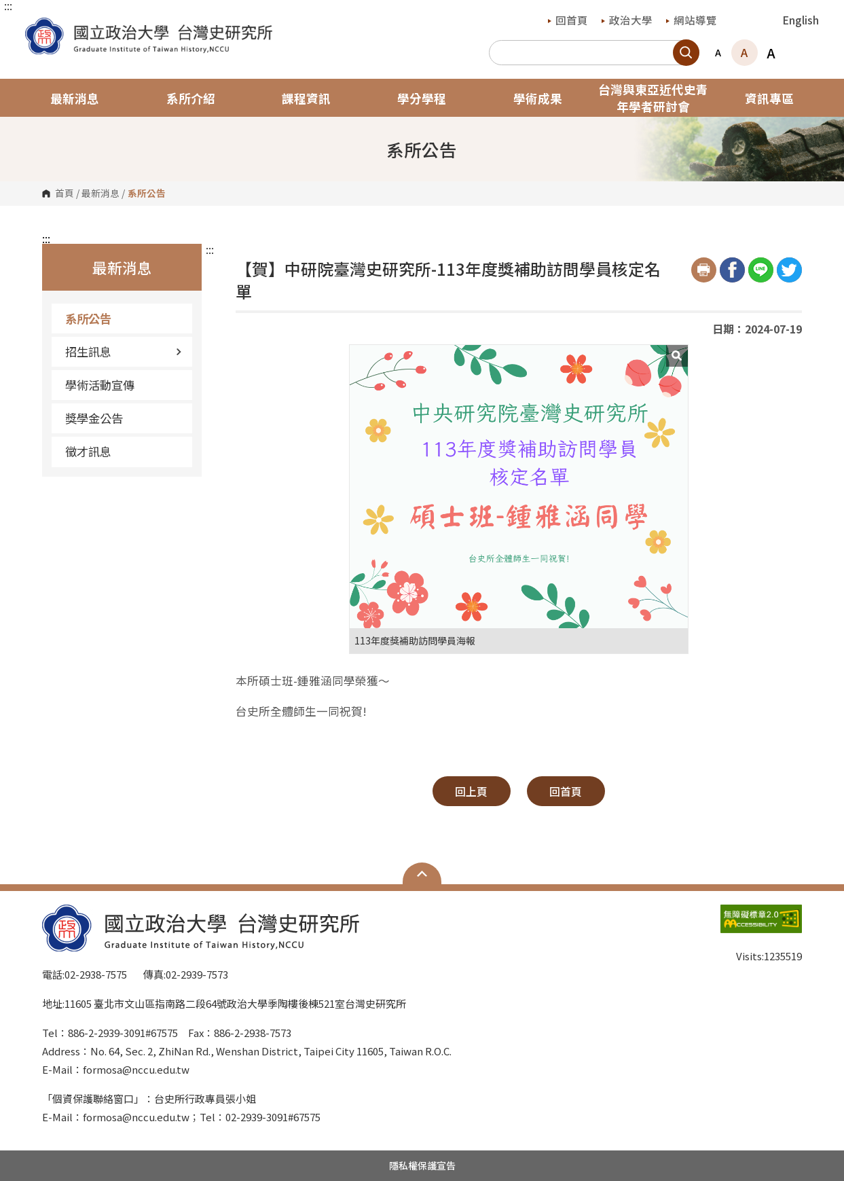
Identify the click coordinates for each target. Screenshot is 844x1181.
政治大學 (627, 19)
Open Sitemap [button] (422, 873)
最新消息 (100, 193)
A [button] (718, 52)
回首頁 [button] (565, 791)
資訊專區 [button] (769, 98)
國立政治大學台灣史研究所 (38, 27)
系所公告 (88, 318)
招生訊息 (123, 351)
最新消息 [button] (74, 98)
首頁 (64, 193)
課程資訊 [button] (306, 98)
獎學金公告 (94, 418)
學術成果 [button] (537, 98)
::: (8, 5)
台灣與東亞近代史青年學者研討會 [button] (653, 98)
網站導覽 (691, 19)
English (801, 19)
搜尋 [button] (686, 52)
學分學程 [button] (421, 98)
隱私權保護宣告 (422, 1165)
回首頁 (568, 19)
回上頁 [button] (471, 791)
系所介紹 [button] (190, 98)
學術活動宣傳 (99, 384)
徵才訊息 (88, 451)
